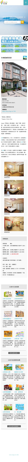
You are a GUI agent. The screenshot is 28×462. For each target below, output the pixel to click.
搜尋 (22, 22)
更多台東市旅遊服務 (14, 426)
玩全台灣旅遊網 (12, 450)
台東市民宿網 (3, 2)
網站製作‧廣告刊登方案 (17, 452)
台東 (2, 138)
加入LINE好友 (20, 453)
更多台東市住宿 (14, 353)
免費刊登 (9, 452)
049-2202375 (12, 453)
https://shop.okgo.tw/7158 (9, 111)
